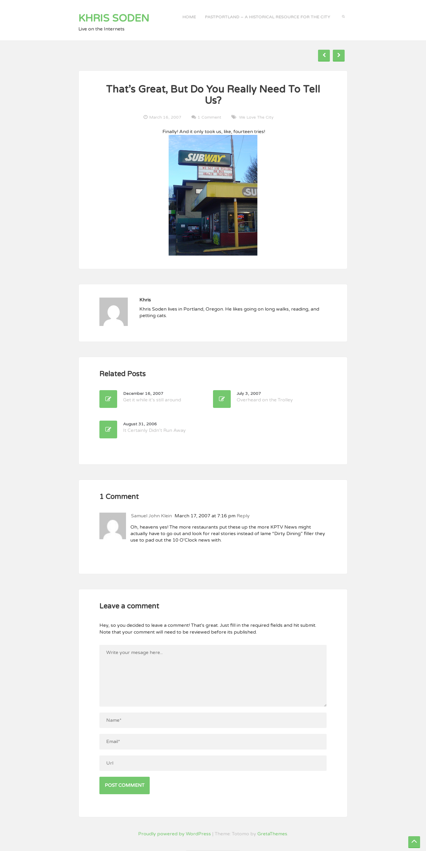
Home (189, 17)
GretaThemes (272, 834)
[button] (343, 16)
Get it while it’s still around (152, 397)
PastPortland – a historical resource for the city (267, 17)
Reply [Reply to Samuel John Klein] (243, 516)
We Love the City (256, 117)
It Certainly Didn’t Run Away (154, 427)
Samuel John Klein (151, 516)
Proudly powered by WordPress (174, 834)
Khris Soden (113, 18)
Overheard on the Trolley (265, 397)
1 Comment (209, 117)
